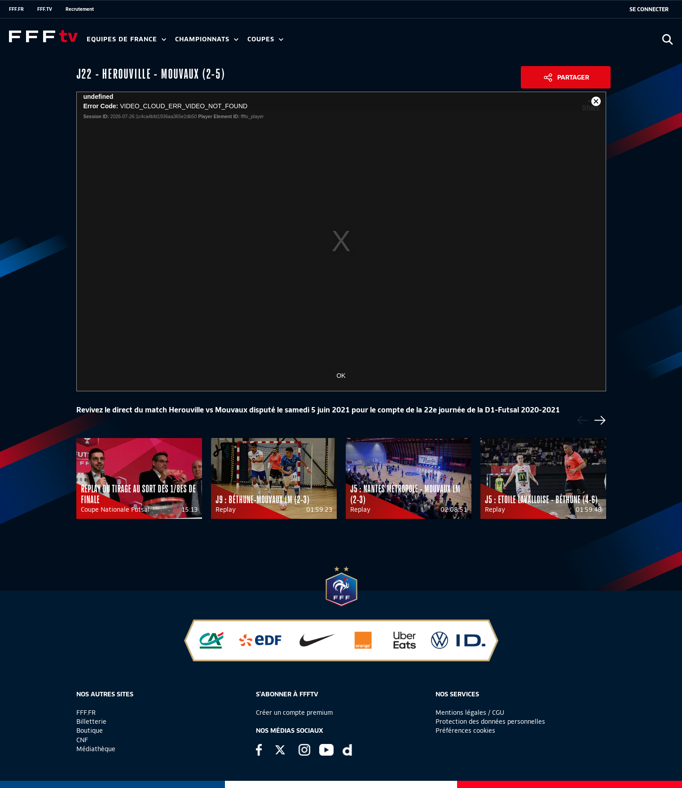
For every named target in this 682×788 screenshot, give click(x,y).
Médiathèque (95, 749)
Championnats (206, 39)
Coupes (265, 39)
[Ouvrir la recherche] (667, 39)
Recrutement (80, 9)
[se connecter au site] (649, 9)
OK (340, 375)
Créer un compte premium (294, 712)
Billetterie (91, 721)
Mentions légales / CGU (470, 712)
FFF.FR (16, 9)
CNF (82, 740)
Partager (573, 77)
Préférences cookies (465, 730)
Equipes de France (126, 39)
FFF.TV (44, 9)
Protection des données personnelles (490, 721)
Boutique (89, 730)
